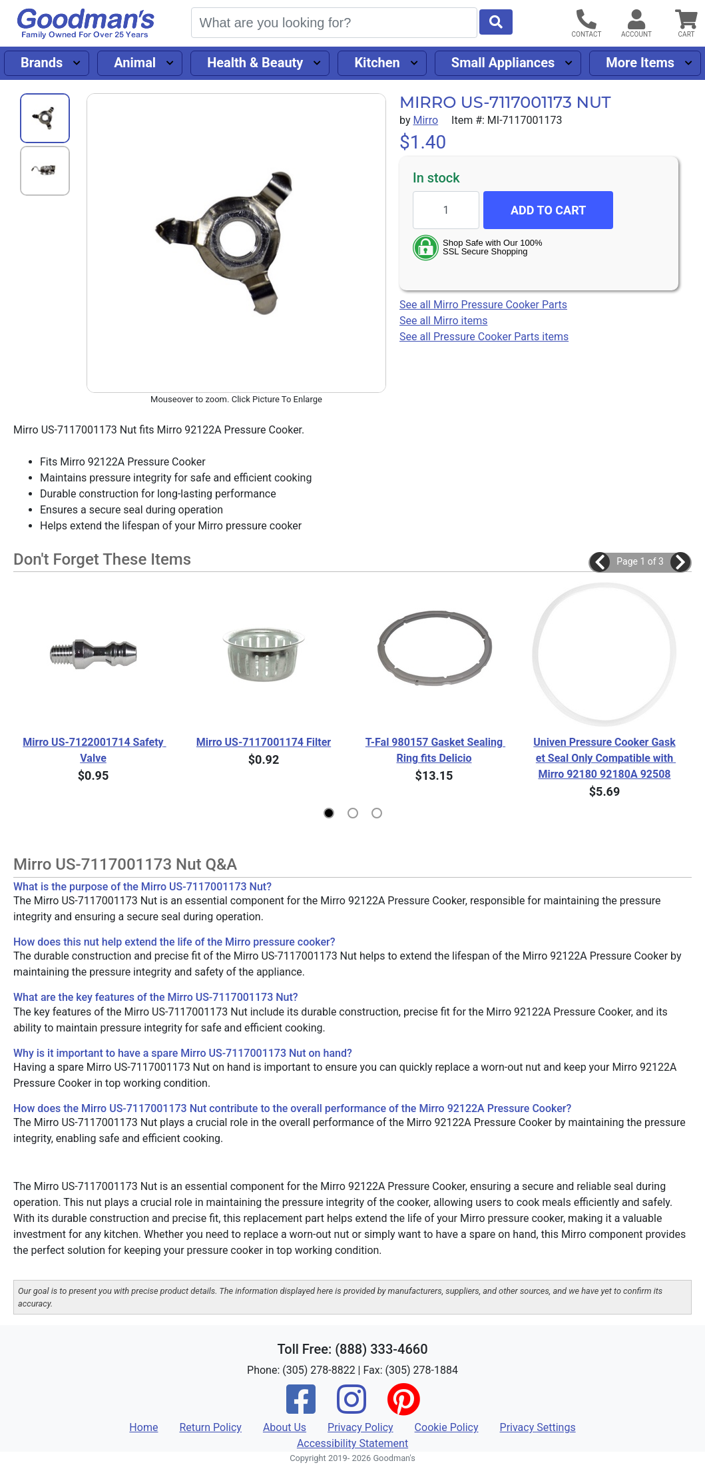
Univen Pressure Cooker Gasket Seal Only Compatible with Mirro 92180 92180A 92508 (604, 758)
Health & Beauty (255, 63)
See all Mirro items (443, 320)
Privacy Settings (538, 1427)
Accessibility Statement (352, 1443)
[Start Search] (496, 22)
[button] (600, 562)
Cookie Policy (447, 1427)
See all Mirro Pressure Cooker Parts (483, 304)
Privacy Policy (360, 1427)
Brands (42, 63)
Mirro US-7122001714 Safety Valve (94, 750)
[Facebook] (301, 1408)
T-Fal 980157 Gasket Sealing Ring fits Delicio (435, 750)
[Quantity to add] (446, 210)
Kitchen (376, 63)
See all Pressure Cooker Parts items (484, 336)
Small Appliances (503, 63)
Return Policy (210, 1427)
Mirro (425, 120)
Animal (135, 63)
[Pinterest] (403, 1408)
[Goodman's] (85, 23)
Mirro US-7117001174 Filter (263, 742)
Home (143, 1427)
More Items (640, 63)
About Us (284, 1427)
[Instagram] (351, 1408)
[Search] (334, 22)
